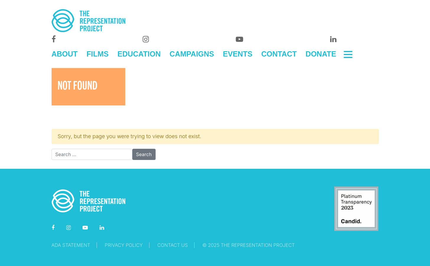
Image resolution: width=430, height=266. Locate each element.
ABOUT (65, 54)
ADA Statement (71, 245)
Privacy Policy (124, 245)
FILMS (97, 54)
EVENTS (237, 54)
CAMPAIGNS (191, 54)
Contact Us (172, 245)
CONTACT (278, 54)
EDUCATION (139, 54)
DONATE (321, 54)
